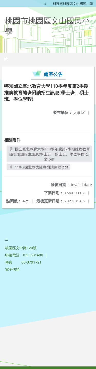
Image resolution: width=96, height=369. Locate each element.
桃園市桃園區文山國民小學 (73, 3)
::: (45, 3)
